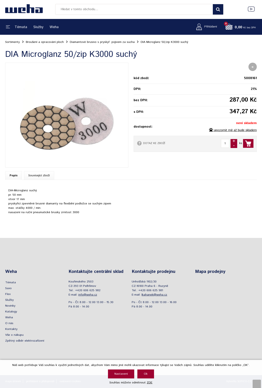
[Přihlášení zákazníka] (205, 27)
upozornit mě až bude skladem (235, 130)
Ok (146, 374)
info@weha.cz (87, 295)
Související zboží (39, 175)
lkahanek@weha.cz (154, 295)
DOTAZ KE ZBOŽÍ (154, 143)
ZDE (149, 383)
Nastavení (121, 374)
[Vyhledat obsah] (218, 9)
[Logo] (24, 9)
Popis (14, 175)
